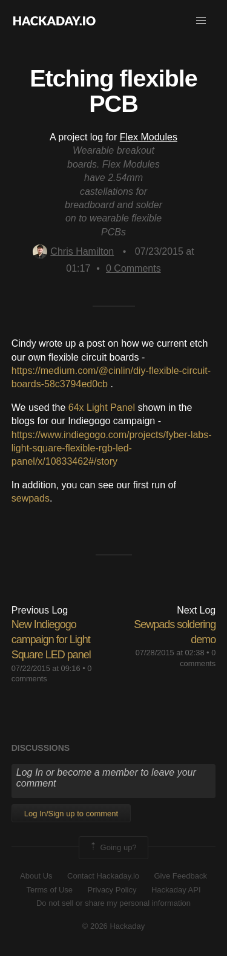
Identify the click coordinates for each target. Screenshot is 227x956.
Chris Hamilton (73, 251)
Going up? (112, 847)
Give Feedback (180, 875)
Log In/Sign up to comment (71, 813)
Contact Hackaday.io (103, 875)
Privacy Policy (112, 889)
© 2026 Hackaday (113, 926)
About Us (36, 875)
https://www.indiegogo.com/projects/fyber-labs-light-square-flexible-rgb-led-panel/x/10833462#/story (112, 448)
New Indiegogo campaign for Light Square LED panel (51, 639)
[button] (201, 20)
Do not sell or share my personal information (113, 903)
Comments (133, 268)
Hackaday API (176, 889)
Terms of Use (49, 889)
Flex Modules (148, 137)
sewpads (31, 498)
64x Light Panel (101, 407)
